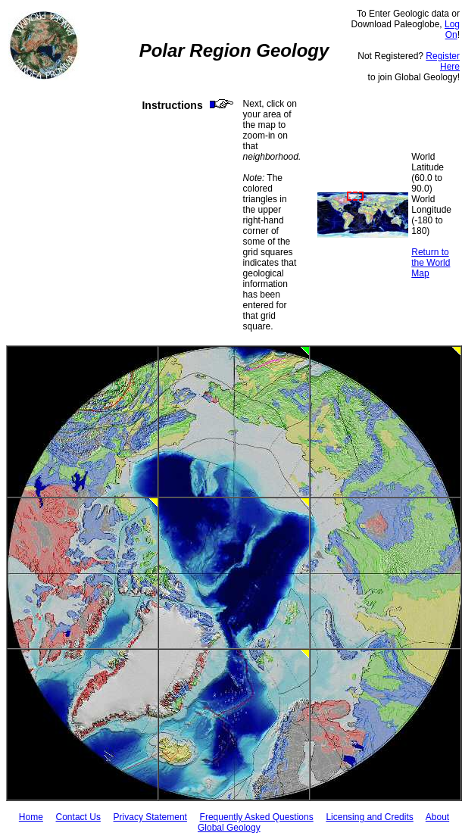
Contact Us (78, 817)
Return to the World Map (430, 263)
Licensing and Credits (369, 817)
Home (31, 817)
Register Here (443, 61)
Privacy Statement (150, 817)
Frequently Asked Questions (257, 817)
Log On (452, 29)
